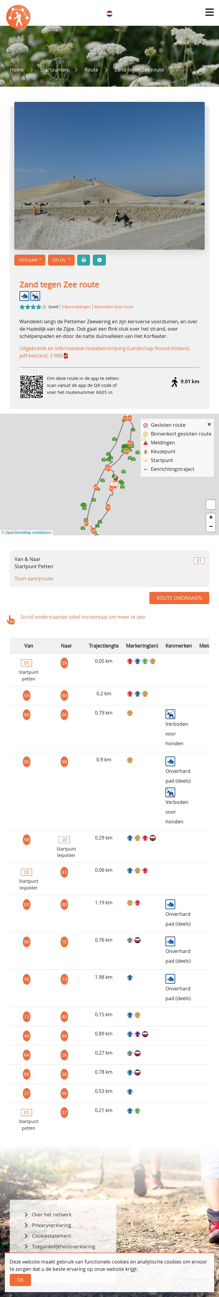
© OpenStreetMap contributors (26, 532)
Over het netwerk (51, 1214)
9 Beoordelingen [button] (76, 306)
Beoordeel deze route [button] (113, 306)
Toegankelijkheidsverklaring (63, 1246)
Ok (20, 1280)
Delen (59, 260)
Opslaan (28, 260)
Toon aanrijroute (34, 578)
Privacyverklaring (51, 1225)
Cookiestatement (51, 1236)
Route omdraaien (179, 598)
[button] (209, 12)
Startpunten (54, 69)
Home (17, 69)
